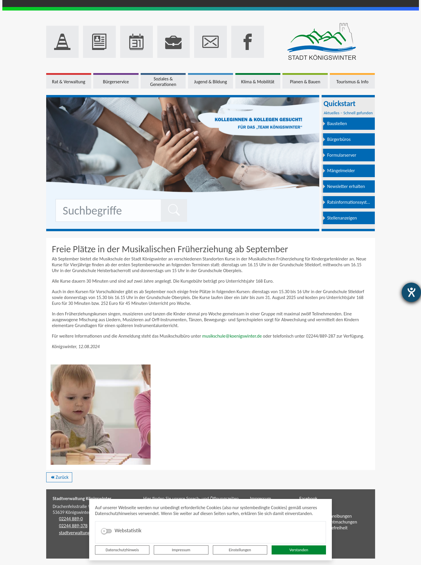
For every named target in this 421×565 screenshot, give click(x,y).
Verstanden (298, 549)
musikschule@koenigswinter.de (232, 336)
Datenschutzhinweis (122, 549)
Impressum (181, 549)
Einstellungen (240, 549)
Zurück (59, 478)
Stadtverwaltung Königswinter (82, 498)
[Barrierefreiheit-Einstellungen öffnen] (411, 292)
